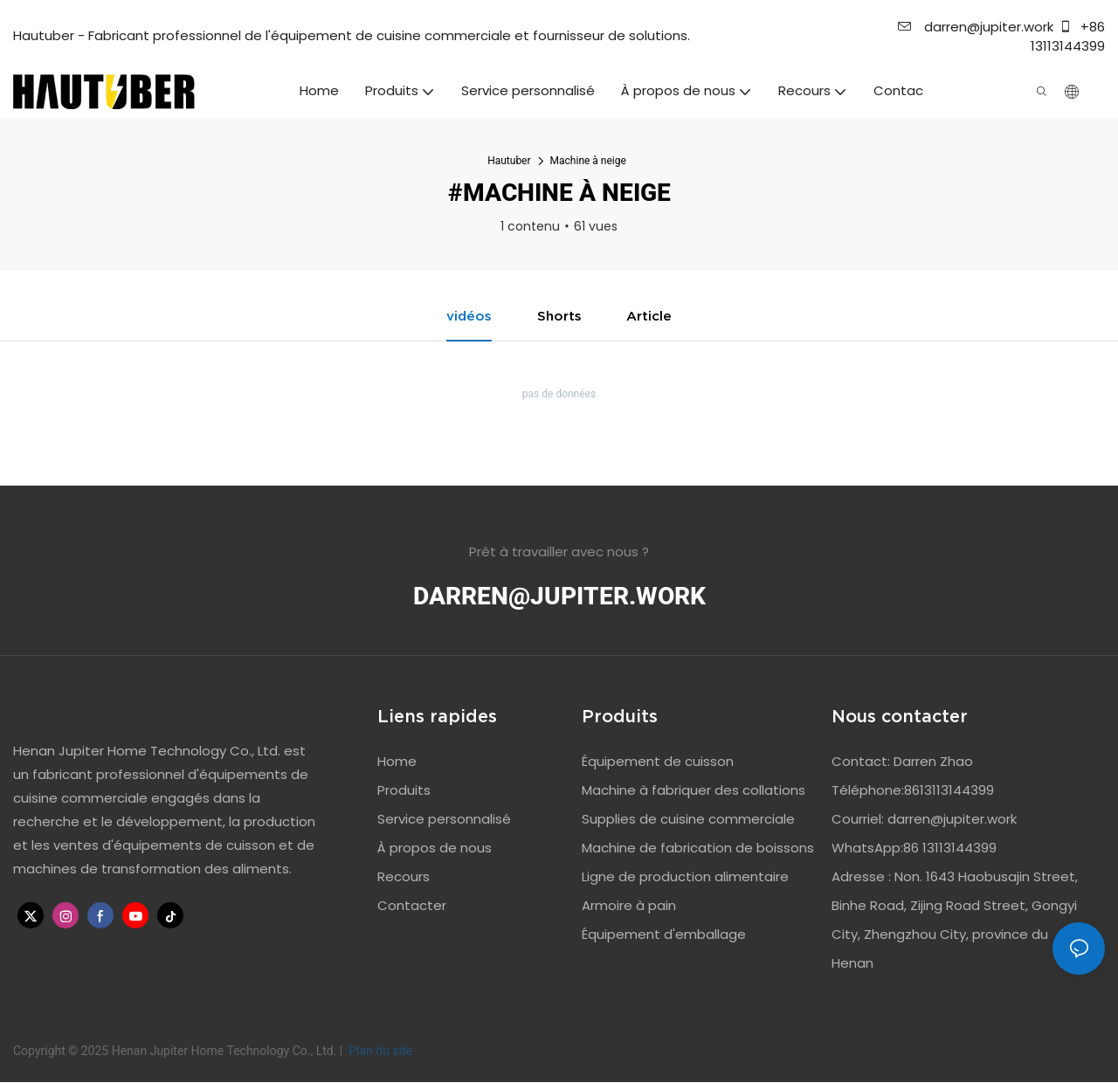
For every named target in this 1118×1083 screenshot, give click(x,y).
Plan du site (379, 1052)
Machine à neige (588, 161)
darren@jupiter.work (975, 26)
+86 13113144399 (1068, 36)
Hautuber (508, 161)
